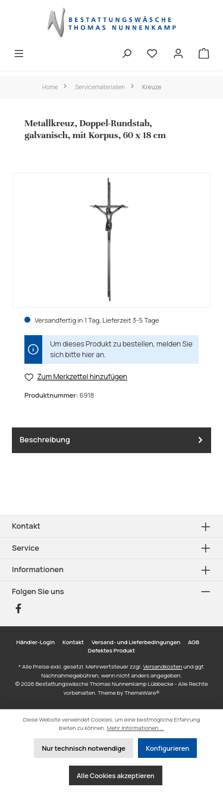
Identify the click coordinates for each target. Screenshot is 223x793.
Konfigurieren (167, 748)
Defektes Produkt (111, 650)
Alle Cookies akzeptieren (116, 775)
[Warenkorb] (204, 54)
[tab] (111, 440)
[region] (111, 240)
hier (88, 354)
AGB (193, 642)
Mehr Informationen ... (135, 728)
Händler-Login (35, 642)
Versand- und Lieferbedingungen (136, 642)
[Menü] (19, 54)
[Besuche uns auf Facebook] (18, 608)
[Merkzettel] (152, 54)
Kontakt (73, 642)
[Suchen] (127, 54)
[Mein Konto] (178, 54)
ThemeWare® (141, 693)
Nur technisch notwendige (83, 748)
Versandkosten (162, 666)
